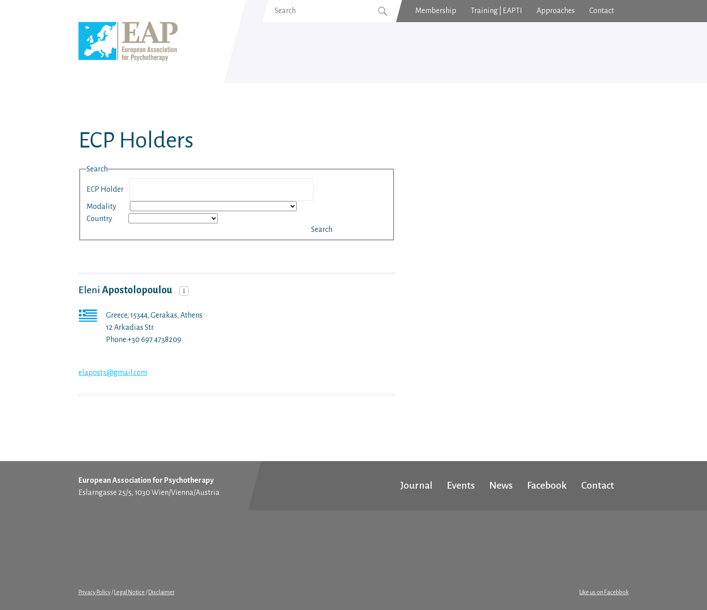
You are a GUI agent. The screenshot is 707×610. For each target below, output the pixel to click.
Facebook (547, 485)
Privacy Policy (94, 592)
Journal (416, 485)
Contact (597, 485)
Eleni (126, 290)
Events (461, 485)
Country (107, 219)
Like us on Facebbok (604, 592)
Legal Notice (129, 592)
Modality (108, 207)
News (501, 485)
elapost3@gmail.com (112, 373)
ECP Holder (107, 189)
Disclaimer (161, 592)
